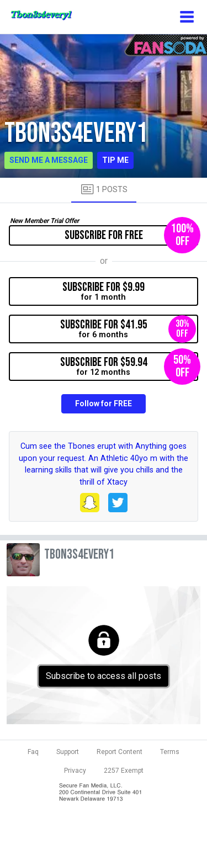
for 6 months (128, 329)
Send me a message (48, 160)
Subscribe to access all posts (103, 676)
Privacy (75, 770)
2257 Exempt (124, 770)
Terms (169, 752)
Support (67, 752)
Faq (33, 752)
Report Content (119, 752)
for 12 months (129, 366)
